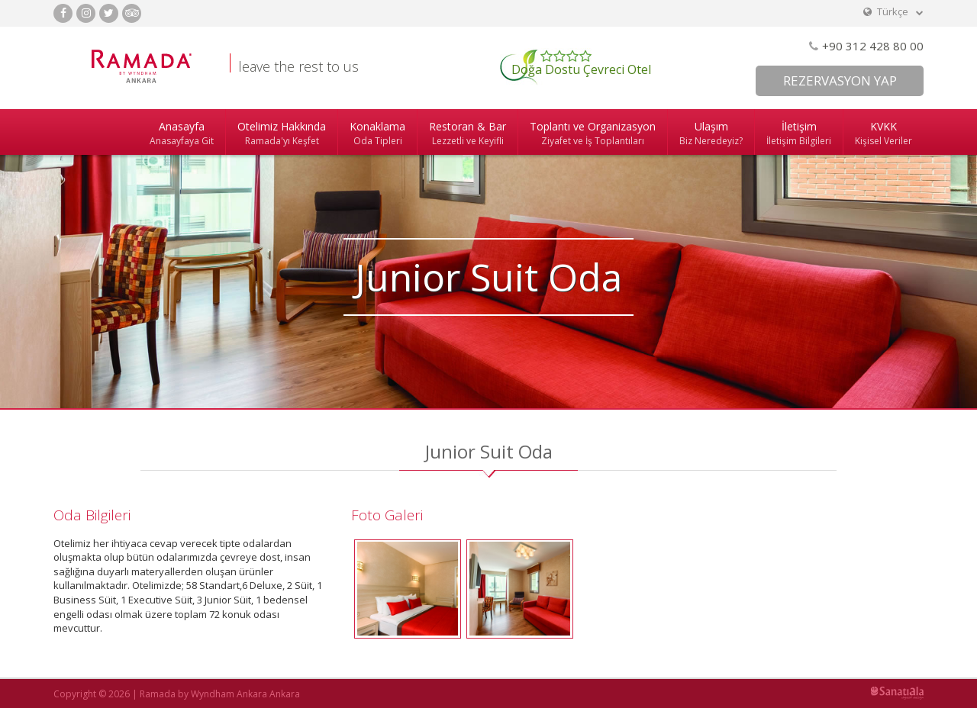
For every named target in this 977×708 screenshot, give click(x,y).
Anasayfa (182, 133)
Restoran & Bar (467, 133)
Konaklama (377, 133)
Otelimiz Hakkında (281, 133)
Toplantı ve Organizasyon (593, 133)
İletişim (798, 133)
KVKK (883, 133)
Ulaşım (711, 133)
